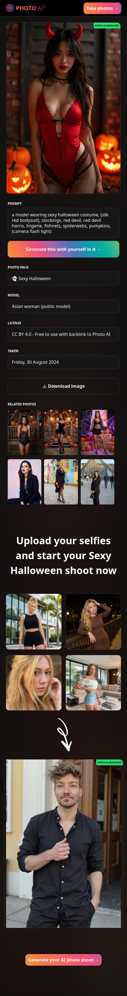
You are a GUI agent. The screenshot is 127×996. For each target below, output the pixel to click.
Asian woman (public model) (41, 306)
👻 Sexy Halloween (31, 278)
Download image (63, 386)
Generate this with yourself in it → (63, 249)
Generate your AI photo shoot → (63, 960)
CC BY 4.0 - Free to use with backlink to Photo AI (61, 334)
